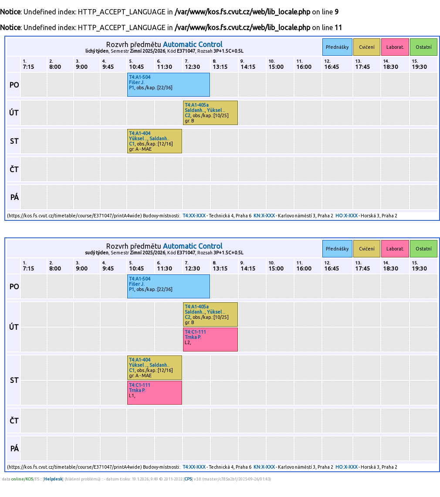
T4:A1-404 (139, 133)
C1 (132, 143)
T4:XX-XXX (194, 215)
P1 (131, 87)
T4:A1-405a (197, 105)
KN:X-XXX (264, 215)
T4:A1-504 (139, 77)
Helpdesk (53, 479)
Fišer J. (137, 82)
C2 (187, 115)
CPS (188, 479)
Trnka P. (193, 337)
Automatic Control (192, 44)
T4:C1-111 (195, 332)
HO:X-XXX (346, 215)
